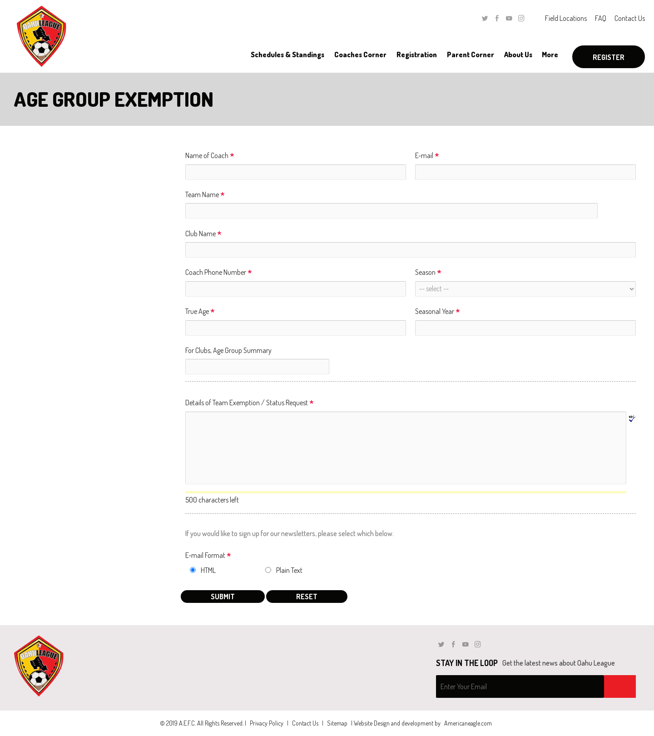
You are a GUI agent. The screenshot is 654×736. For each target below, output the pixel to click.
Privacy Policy (266, 723)
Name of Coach (209, 156)
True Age (200, 312)
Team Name (205, 195)
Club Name (203, 234)
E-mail (427, 156)
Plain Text (289, 570)
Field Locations (566, 18)
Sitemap (337, 723)
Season (428, 272)
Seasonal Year (437, 312)
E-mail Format (208, 556)
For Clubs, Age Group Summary (228, 350)
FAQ (600, 18)
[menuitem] (287, 54)
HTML (208, 570)
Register (608, 57)
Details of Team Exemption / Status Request (249, 403)
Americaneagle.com (468, 723)
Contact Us (629, 18)
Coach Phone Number (218, 272)
